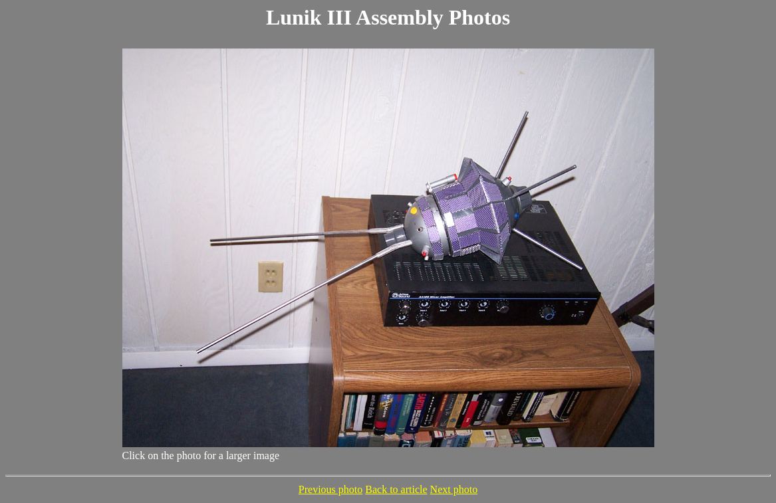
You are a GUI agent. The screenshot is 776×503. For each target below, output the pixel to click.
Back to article (396, 489)
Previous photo (330, 489)
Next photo (454, 489)
